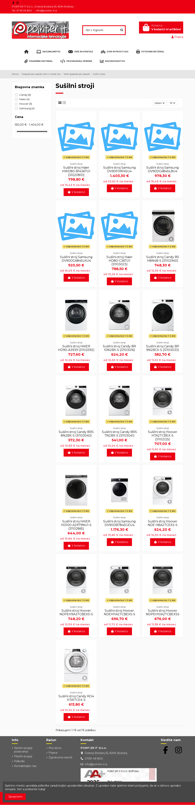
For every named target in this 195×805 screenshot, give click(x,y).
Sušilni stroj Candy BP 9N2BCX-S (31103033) (162, 348)
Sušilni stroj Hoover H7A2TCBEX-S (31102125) (162, 435)
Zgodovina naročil (60, 757)
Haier (24, 99)
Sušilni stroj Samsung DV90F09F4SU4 (119, 169)
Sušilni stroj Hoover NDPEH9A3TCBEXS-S (76, 612)
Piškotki (19, 761)
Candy (25, 94)
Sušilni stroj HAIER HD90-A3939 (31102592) (76, 348)
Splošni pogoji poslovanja (23, 749)
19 (172, 103)
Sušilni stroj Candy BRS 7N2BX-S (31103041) (119, 434)
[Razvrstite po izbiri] (158, 103)
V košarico (76, 192)
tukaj (41, 789)
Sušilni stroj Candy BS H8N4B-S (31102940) (162, 258)
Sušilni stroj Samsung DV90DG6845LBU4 (162, 169)
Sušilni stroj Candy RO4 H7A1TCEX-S (76, 698)
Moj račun (55, 748)
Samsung (26, 108)
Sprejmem (15, 796)
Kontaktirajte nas (25, 766)
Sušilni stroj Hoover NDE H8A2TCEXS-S (162, 523)
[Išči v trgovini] (122, 30)
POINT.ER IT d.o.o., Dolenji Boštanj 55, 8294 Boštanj (43, 6)
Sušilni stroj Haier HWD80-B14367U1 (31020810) (76, 171)
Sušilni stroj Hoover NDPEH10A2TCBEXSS (162, 612)
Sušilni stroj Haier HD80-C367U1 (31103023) (119, 260)
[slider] (16, 131)
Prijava (53, 752)
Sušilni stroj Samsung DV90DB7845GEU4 (119, 523)
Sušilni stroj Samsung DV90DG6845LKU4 (76, 258)
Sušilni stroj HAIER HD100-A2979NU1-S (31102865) (76, 525)
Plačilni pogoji (23, 756)
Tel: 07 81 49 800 (22, 10)
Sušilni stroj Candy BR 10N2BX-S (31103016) (119, 348)
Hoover (25, 103)
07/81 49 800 (94, 758)
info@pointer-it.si (46, 10)
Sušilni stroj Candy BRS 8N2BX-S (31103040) (76, 434)
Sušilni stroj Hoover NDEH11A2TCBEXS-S (119, 612)
